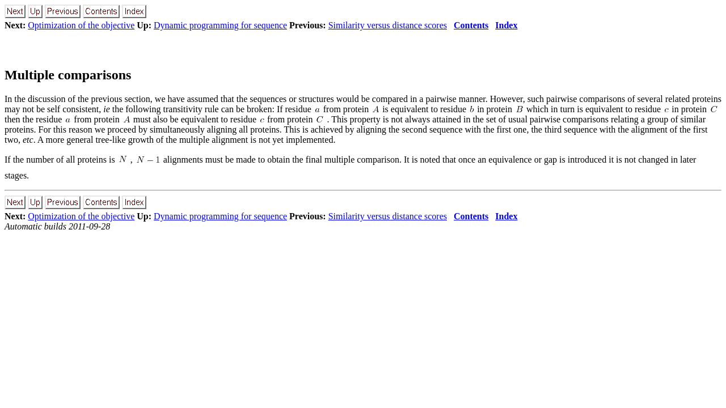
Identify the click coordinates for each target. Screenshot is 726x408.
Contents (471, 25)
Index (506, 25)
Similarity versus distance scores (387, 25)
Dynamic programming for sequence (220, 25)
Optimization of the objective (81, 25)
